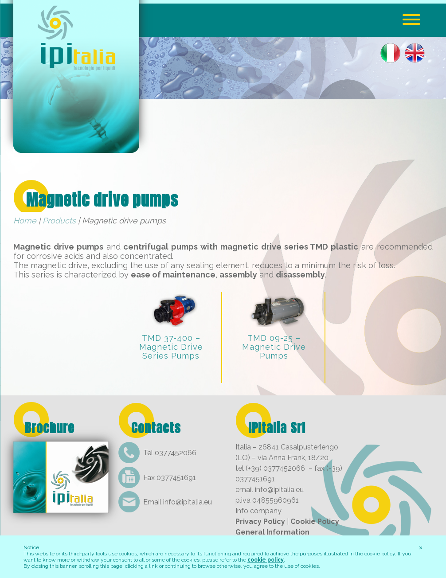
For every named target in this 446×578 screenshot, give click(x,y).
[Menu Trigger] (411, 19)
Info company (258, 511)
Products (59, 220)
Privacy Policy (260, 521)
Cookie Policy (314, 521)
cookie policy (265, 560)
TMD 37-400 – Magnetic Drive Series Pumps (171, 346)
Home (24, 220)
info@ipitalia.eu (187, 502)
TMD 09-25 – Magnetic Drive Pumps (274, 346)
